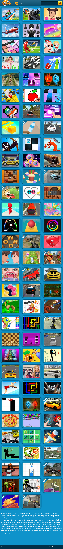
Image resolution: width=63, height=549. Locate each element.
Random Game (50, 547)
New (18, 3)
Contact (3, 547)
